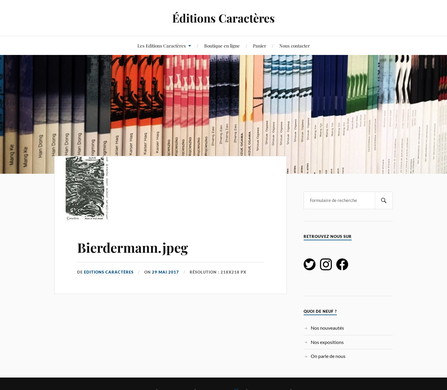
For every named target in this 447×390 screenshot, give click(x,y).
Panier (259, 45)
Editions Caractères (109, 272)
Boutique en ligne (222, 45)
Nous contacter (294, 45)
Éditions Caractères (223, 18)
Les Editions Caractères (161, 45)
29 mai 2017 (165, 272)
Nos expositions (327, 342)
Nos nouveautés (327, 328)
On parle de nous (328, 356)
